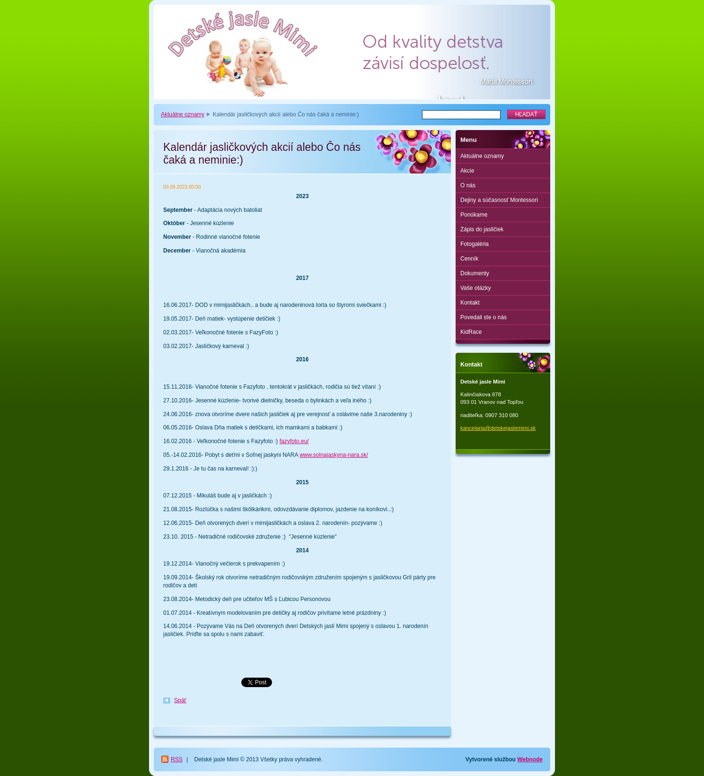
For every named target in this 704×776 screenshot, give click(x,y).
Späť (180, 700)
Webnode (530, 759)
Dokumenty (474, 273)
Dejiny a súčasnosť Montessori (499, 200)
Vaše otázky (475, 288)
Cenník (469, 258)
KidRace (471, 332)
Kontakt (470, 302)
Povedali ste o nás (483, 317)
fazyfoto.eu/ (294, 441)
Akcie (467, 170)
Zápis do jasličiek (481, 229)
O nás (467, 185)
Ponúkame (473, 214)
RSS (177, 759)
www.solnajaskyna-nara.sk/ (333, 455)
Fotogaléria (474, 244)
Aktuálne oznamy (182, 114)
